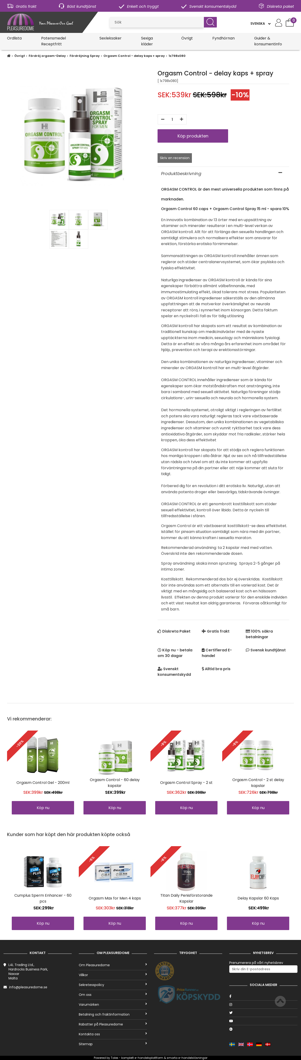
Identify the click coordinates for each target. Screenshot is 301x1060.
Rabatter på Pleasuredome (113, 1024)
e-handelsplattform (149, 1058)
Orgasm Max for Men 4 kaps (115, 898)
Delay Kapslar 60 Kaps (258, 898)
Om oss (113, 994)
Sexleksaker (110, 38)
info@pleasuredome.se (28, 987)
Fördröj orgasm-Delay (47, 56)
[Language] (260, 23)
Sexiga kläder (147, 41)
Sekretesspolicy (113, 984)
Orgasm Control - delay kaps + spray (134, 56)
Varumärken (113, 1004)
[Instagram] (263, 1005)
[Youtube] (263, 1021)
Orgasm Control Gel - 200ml (42, 782)
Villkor (113, 975)
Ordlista (14, 38)
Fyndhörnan (223, 38)
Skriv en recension (175, 158)
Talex (114, 1058)
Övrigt (187, 38)
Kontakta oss (113, 1034)
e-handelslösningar (192, 1058)
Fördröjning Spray (85, 56)
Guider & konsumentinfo (268, 41)
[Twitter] (263, 1013)
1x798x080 (177, 56)
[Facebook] (263, 996)
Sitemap (113, 1044)
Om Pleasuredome (113, 965)
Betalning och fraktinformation (113, 1014)
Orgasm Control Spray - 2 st (186, 782)
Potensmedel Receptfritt (53, 41)
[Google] (263, 1029)
